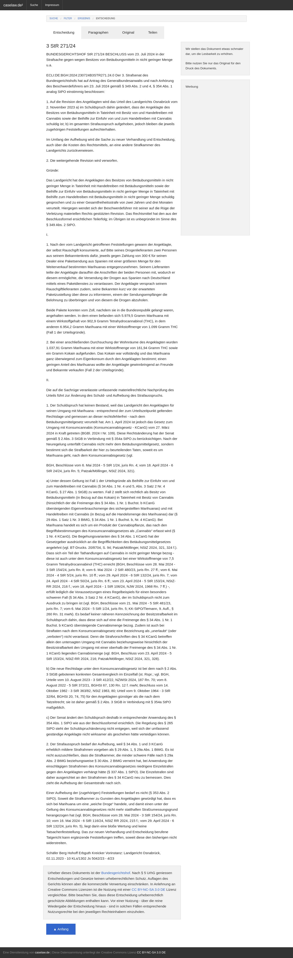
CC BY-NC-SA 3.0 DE (148, 889)
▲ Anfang (61, 929)
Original (128, 32)
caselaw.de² (13, 5)
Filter (68, 18)
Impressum (52, 5)
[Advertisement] (215, 162)
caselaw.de (42, 952)
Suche (34, 5)
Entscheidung (105, 18)
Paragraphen (98, 32)
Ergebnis (84, 18)
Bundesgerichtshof (115, 873)
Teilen (152, 32)
